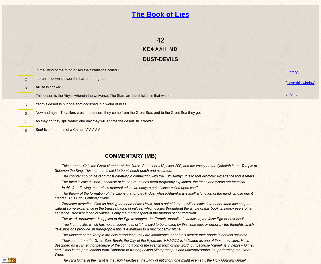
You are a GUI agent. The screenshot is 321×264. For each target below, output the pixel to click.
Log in (291, 94)
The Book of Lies (160, 14)
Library (292, 72)
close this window (301, 83)
